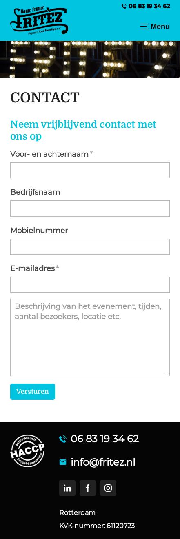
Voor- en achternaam (49, 154)
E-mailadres (32, 268)
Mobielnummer (39, 230)
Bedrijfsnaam (35, 192)
